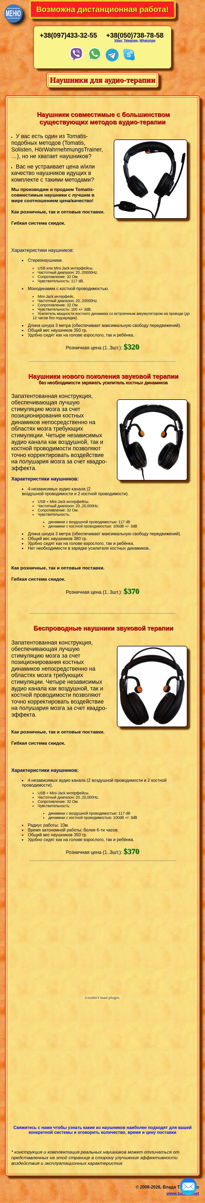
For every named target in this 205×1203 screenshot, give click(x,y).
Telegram (131, 40)
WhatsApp (147, 40)
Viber (118, 40)
